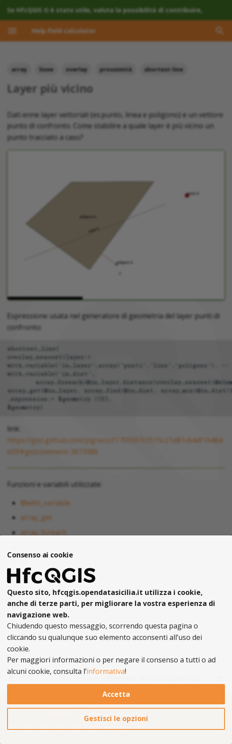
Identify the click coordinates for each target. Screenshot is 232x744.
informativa (105, 671)
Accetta (116, 694)
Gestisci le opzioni (116, 718)
